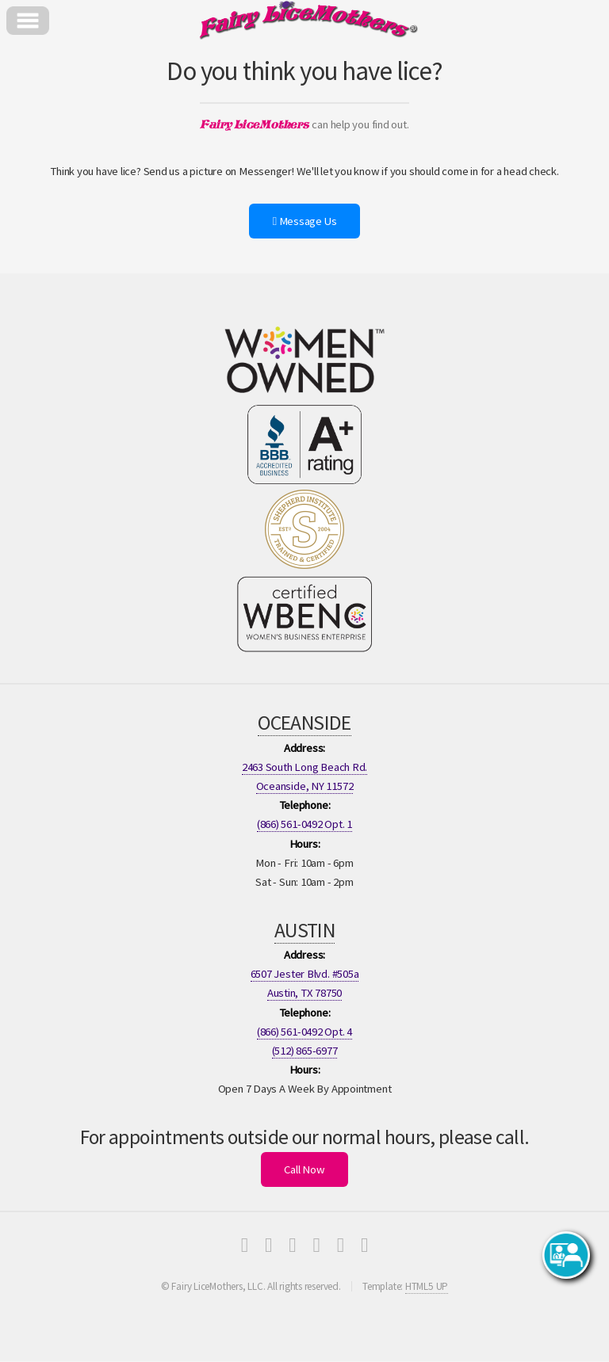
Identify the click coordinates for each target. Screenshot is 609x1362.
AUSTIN (304, 930)
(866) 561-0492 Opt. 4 (304, 1031)
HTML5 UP (426, 1286)
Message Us (305, 221)
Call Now (304, 1169)
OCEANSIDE (304, 722)
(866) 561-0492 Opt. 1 (304, 824)
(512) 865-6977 (305, 1050)
